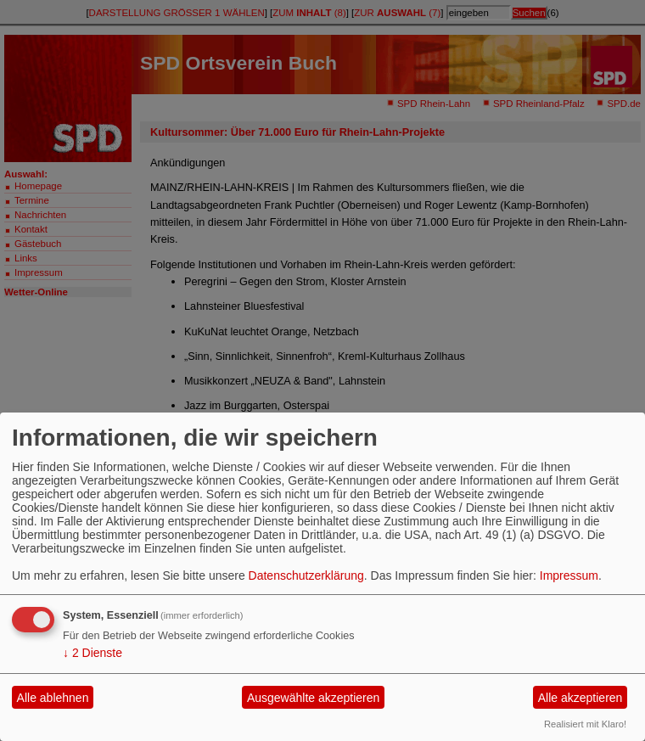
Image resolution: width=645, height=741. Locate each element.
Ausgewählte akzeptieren (313, 698)
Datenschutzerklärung (306, 575)
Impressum (569, 575)
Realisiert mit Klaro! (585, 724)
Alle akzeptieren (580, 698)
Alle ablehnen (53, 698)
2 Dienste (92, 653)
